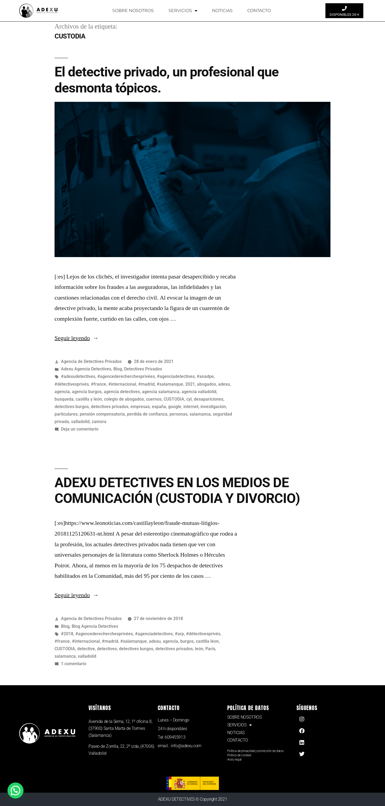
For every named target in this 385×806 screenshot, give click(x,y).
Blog (117, 368)
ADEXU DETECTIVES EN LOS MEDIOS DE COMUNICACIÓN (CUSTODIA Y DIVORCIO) (177, 490)
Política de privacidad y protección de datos (255, 751)
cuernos (153, 399)
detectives (107, 648)
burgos (187, 641)
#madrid (146, 384)
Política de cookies (239, 755)
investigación (213, 406)
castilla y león (89, 399)
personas (178, 414)
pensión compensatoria (102, 414)
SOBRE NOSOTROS (133, 10)
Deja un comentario (79, 429)
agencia (62, 391)
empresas (140, 406)
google (174, 406)
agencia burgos (87, 391)
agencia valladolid (199, 391)
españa (159, 406)
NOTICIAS (222, 10)
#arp (179, 633)
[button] (16, 790)
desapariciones (208, 399)
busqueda (64, 399)
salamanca (200, 414)
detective (86, 648)
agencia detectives (122, 391)
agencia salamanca (160, 391)
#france (98, 384)
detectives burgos (72, 406)
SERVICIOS (182, 10)
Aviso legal (234, 759)
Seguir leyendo (77, 338)
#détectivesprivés (72, 384)
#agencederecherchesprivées (126, 376)
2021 (190, 384)
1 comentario (73, 663)
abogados (206, 384)
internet (190, 406)
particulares (66, 414)
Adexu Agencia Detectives (86, 368)
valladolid (80, 421)
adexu (224, 384)
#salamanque (170, 384)
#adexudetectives (78, 376)
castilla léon (207, 641)
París (210, 648)
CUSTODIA (174, 399)
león (199, 648)
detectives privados (109, 406)
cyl (189, 399)
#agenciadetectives (176, 376)
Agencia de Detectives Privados (91, 361)
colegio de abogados (124, 399)
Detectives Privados (143, 368)
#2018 (67, 633)
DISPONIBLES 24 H (344, 15)
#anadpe (205, 376)
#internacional (122, 384)
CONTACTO (259, 10)
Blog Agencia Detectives (95, 626)
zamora (99, 421)
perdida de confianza (147, 414)
